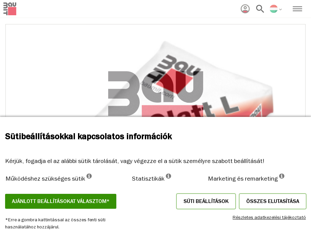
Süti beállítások (206, 201)
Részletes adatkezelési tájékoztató (269, 217)
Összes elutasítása (272, 201)
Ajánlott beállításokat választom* (61, 201)
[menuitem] (245, 8)
